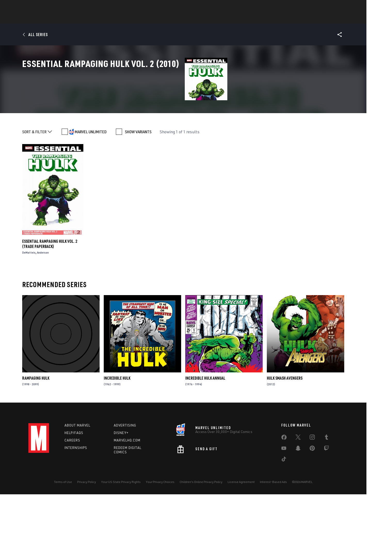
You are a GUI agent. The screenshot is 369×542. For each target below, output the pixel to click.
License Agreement (241, 529)
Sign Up (64, 7)
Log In (47, 7)
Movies (195, 18)
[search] (331, 6)
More (259, 18)
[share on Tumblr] (326, 485)
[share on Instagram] (312, 485)
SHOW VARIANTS (138, 179)
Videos (240, 18)
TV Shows (218, 18)
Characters (151, 18)
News (106, 18)
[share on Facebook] (284, 486)
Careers (72, 488)
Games (175, 18)
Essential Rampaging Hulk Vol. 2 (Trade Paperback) (49, 291)
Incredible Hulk (117, 425)
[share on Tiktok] (283, 507)
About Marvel (77, 473)
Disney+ (121, 480)
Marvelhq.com (127, 488)
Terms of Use (63, 529)
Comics (126, 18)
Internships (76, 495)
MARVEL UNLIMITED (91, 179)
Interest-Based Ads (273, 529)
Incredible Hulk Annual (205, 425)
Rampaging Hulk (35, 425)
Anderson (43, 300)
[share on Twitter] (298, 485)
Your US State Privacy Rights (121, 529)
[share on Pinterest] (312, 496)
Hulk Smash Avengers (284, 425)
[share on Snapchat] (298, 496)
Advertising (125, 473)
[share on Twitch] (326, 496)
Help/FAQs (74, 480)
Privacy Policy (86, 529)
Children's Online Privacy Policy (201, 529)
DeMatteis (29, 300)
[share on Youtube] (283, 496)
